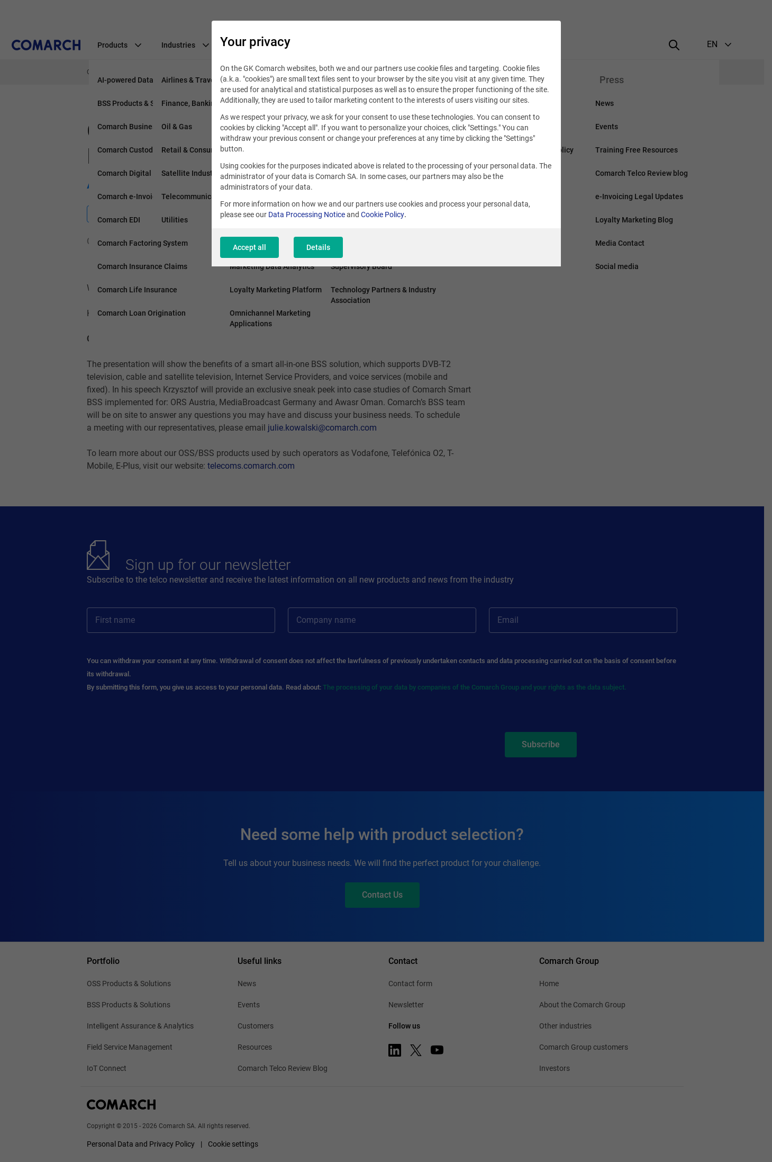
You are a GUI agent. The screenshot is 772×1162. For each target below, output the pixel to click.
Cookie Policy (382, 214)
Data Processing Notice (306, 214)
